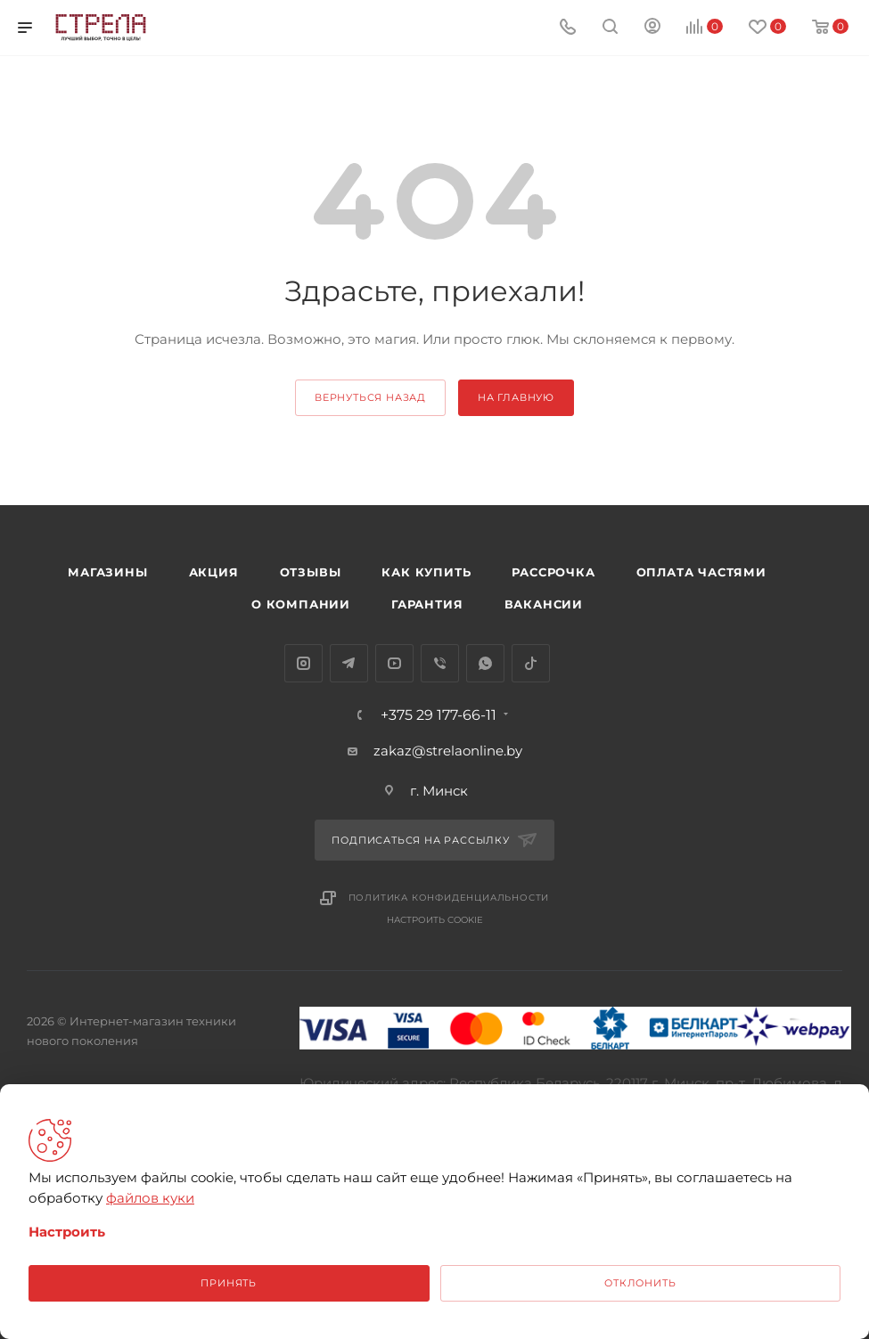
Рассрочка (553, 572)
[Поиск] (610, 28)
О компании (300, 604)
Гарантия (427, 604)
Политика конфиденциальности (449, 897)
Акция (214, 572)
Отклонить (640, 1283)
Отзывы (310, 572)
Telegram (349, 663)
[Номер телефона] (568, 28)
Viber (440, 663)
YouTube (394, 663)
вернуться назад (370, 397)
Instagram (303, 663)
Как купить (426, 572)
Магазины (107, 572)
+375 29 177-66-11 (438, 715)
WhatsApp (485, 663)
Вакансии (543, 604)
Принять (229, 1283)
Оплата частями (701, 572)
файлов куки (150, 1197)
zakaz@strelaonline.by (447, 750)
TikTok (531, 663)
